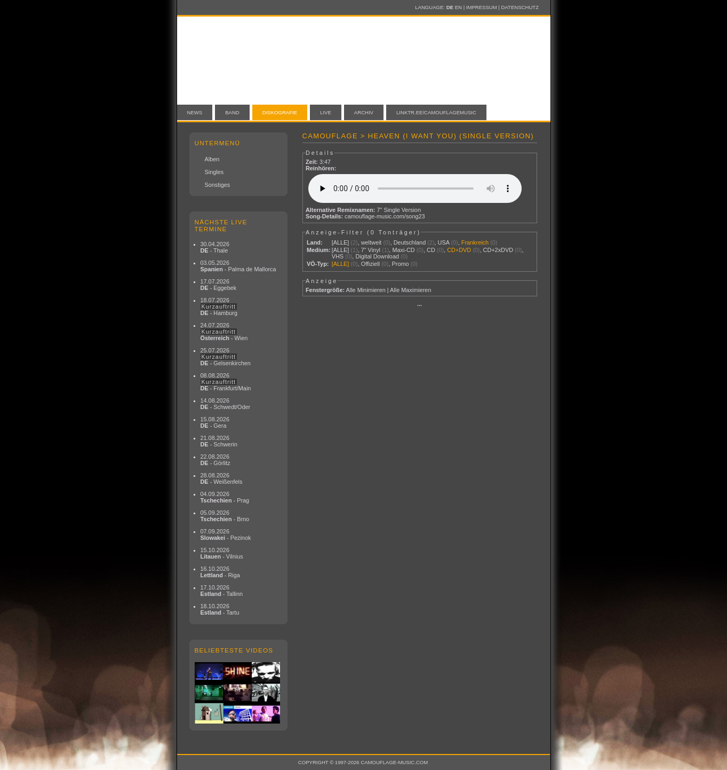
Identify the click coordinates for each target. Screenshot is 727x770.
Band (232, 112)
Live (325, 112)
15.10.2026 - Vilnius (222, 553)
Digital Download (377, 256)
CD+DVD (459, 250)
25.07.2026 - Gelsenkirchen (226, 356)
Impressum (481, 7)
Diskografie (279, 112)
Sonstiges (217, 185)
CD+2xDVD (498, 250)
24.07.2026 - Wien (224, 331)
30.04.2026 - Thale (215, 247)
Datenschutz (520, 7)
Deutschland (410, 242)
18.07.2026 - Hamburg (219, 306)
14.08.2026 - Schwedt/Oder (226, 403)
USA (444, 242)
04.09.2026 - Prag (225, 497)
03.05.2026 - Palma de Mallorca (238, 266)
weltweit (371, 242)
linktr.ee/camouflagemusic (436, 112)
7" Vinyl (370, 250)
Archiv (363, 112)
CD (431, 250)
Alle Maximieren (410, 290)
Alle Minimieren (365, 290)
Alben (212, 159)
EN (458, 7)
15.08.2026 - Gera (215, 422)
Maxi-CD (403, 250)
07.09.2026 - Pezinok (226, 534)
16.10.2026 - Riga (220, 571)
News (195, 112)
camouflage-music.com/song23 (385, 216)
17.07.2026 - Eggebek (219, 284)
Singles (214, 172)
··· (419, 305)
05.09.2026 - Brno (225, 515)
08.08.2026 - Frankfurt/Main (226, 381)
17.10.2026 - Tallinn (222, 590)
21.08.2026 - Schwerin (219, 441)
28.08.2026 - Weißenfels (222, 478)
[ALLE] (340, 242)
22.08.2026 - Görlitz (215, 459)
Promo (400, 264)
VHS (337, 256)
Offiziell (370, 264)
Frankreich (475, 242)
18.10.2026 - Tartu (220, 609)
